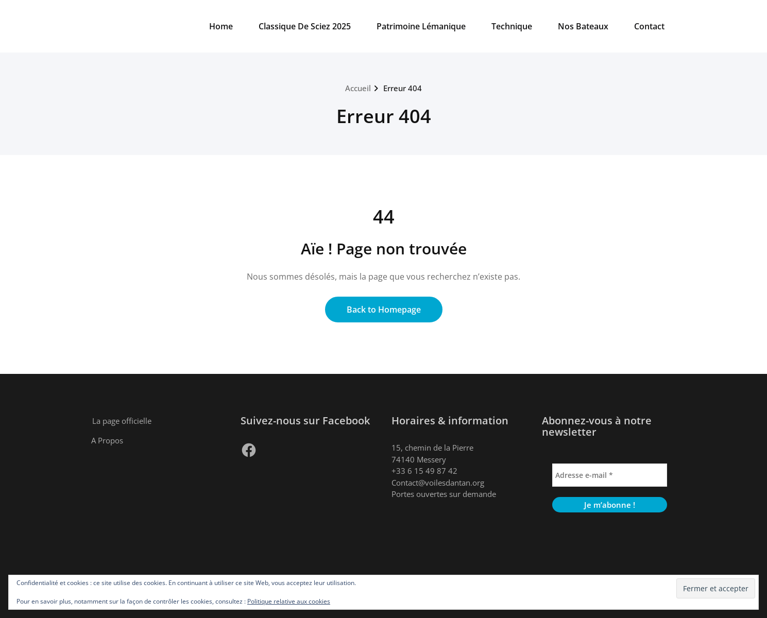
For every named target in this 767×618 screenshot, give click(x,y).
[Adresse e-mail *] (609, 475)
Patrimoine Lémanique (421, 26)
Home (221, 26)
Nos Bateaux (583, 26)
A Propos (107, 440)
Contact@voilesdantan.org (437, 482)
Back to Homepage (384, 309)
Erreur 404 (402, 88)
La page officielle (121, 421)
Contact (649, 26)
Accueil (358, 88)
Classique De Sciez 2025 (305, 26)
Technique (511, 26)
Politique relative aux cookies (288, 601)
